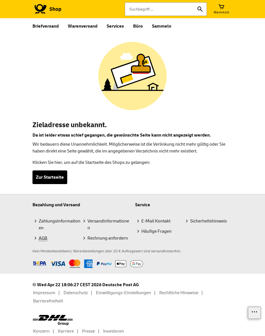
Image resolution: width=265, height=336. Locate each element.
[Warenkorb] (221, 9)
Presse (88, 331)
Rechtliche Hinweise (178, 293)
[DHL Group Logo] (53, 320)
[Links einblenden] (254, 313)
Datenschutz (76, 293)
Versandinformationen (108, 224)
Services (115, 26)
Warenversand (82, 26)
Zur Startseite (50, 177)
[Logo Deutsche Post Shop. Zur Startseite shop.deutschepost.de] (47, 9)
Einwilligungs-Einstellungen (123, 293)
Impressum (44, 293)
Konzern (41, 331)
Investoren (113, 331)
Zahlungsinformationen (59, 224)
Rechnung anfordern (107, 238)
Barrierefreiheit (48, 301)
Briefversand (45, 26)
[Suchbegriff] (166, 9)
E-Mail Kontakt (155, 221)
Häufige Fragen (156, 231)
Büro (138, 26)
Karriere (66, 331)
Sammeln (161, 26)
